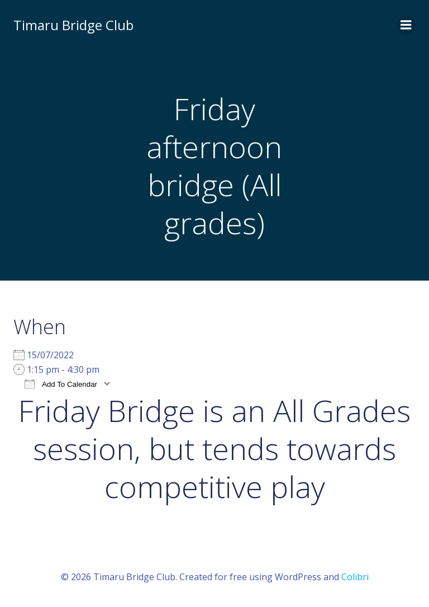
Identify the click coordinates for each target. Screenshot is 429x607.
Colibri (355, 577)
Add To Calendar (61, 383)
